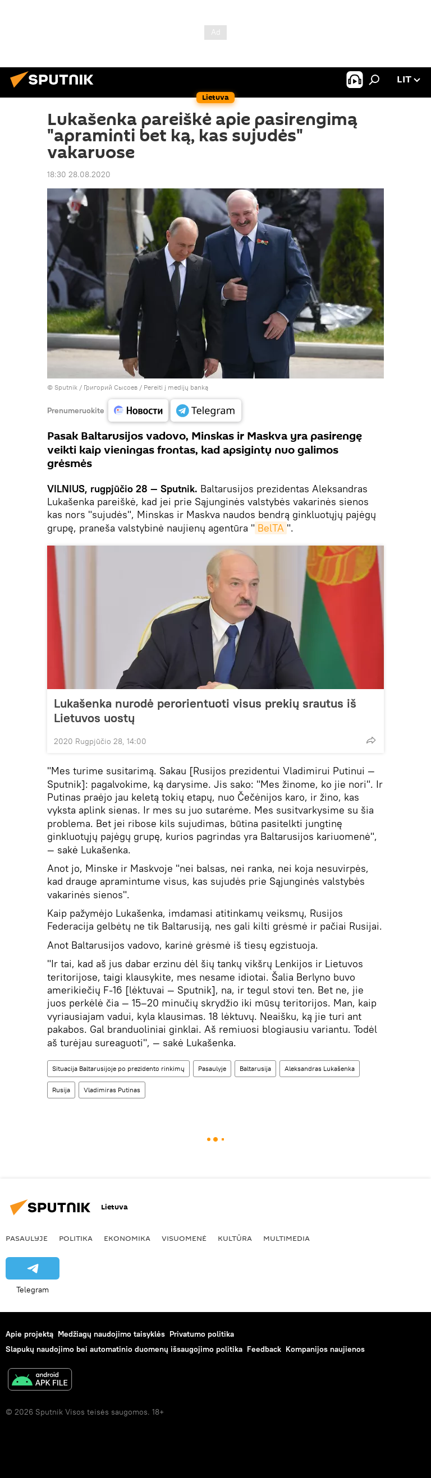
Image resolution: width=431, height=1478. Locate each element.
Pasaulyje (212, 1068)
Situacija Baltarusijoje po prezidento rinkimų (118, 1068)
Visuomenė (184, 1238)
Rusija (61, 1090)
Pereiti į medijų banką (176, 387)
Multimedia (286, 1238)
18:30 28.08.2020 (79, 174)
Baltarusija (255, 1068)
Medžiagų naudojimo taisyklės (111, 1334)
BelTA (271, 527)
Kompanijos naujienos (325, 1349)
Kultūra (235, 1238)
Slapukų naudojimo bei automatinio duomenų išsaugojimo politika (124, 1349)
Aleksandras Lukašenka (320, 1068)
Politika (76, 1238)
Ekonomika (127, 1238)
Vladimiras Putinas (112, 1090)
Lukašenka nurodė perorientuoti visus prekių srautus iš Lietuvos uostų (205, 710)
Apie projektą (29, 1334)
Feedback (264, 1349)
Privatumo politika (201, 1334)
